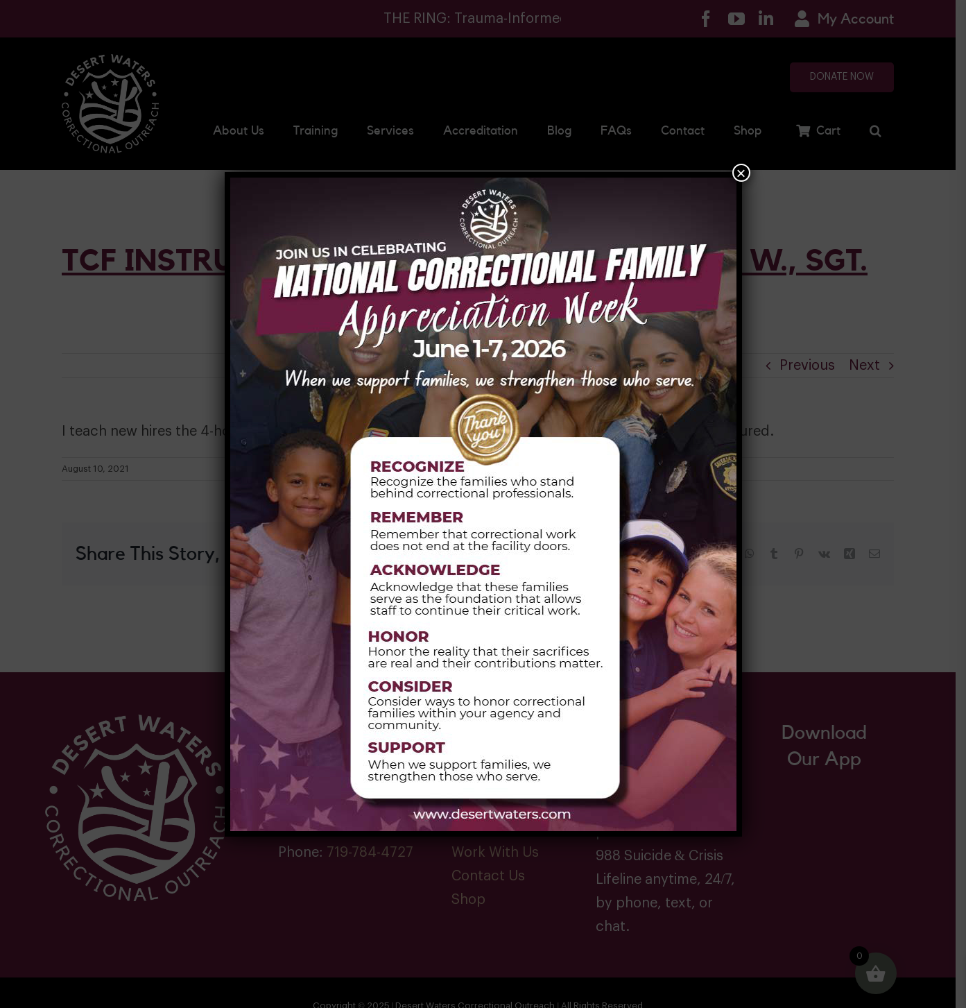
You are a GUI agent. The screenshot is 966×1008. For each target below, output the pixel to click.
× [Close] (740, 173)
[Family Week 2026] (483, 183)
